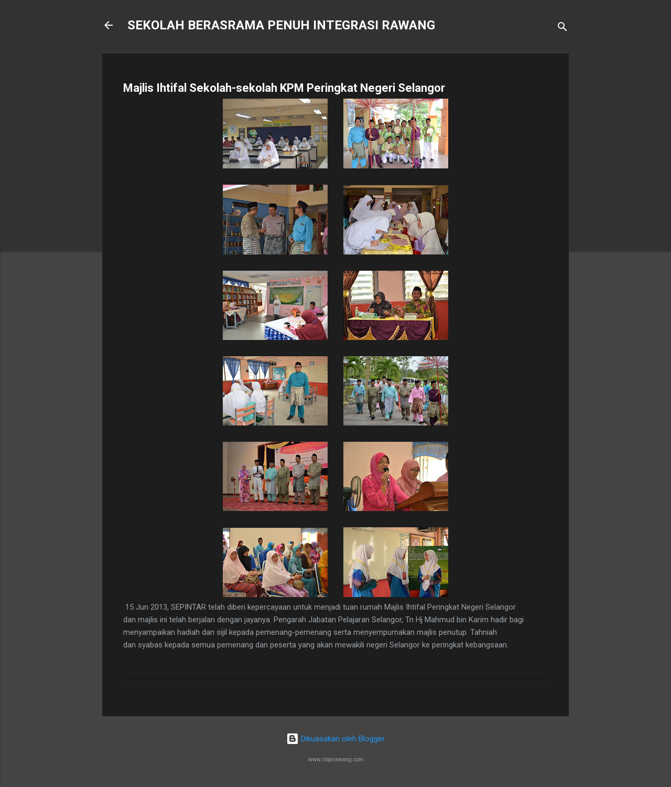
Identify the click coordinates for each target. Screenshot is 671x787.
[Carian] (562, 29)
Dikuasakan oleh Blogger (335, 738)
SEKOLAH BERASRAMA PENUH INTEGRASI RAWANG (281, 25)
